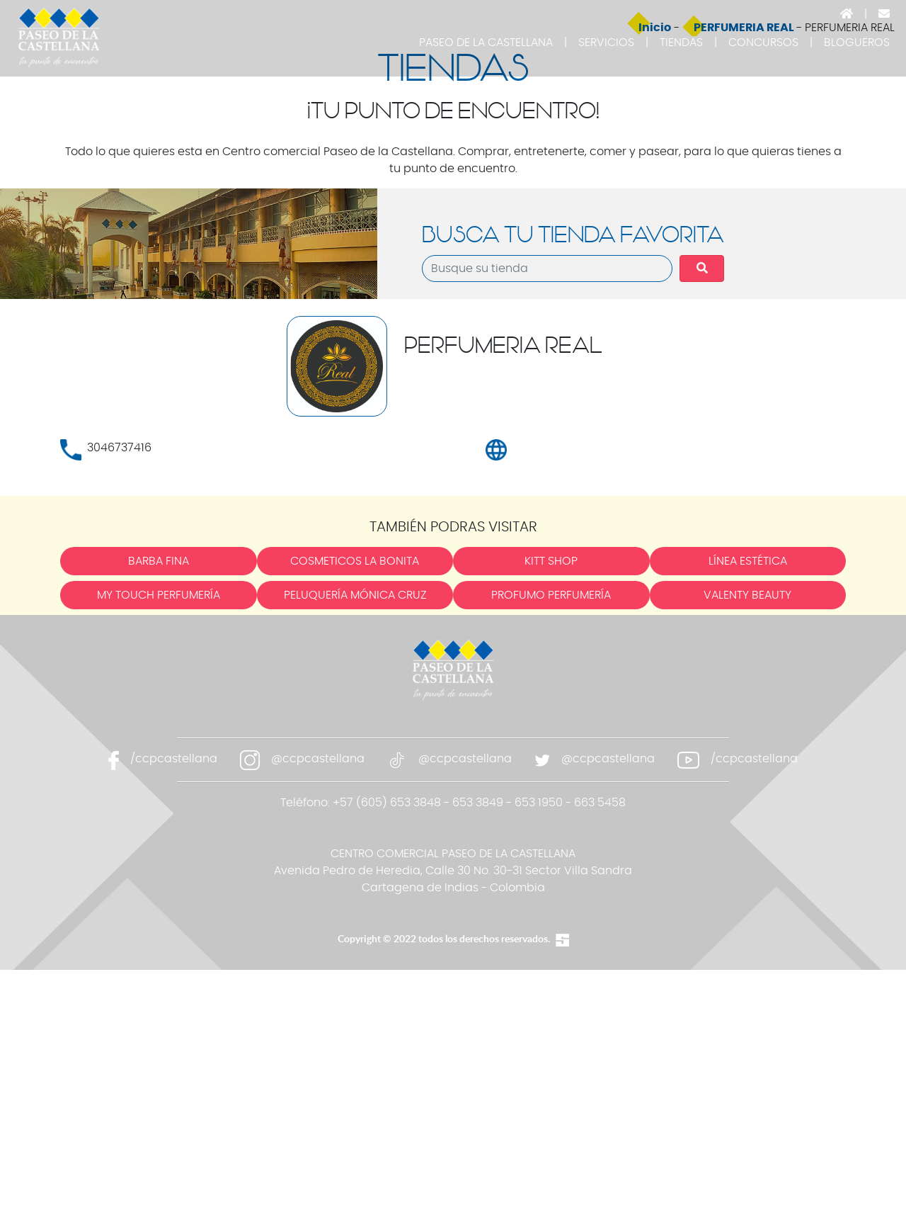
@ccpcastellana (318, 1020)
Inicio (654, 289)
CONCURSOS (763, 42)
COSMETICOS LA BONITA (354, 823)
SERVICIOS (606, 42)
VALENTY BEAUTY (747, 857)
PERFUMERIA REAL (745, 289)
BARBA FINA (158, 823)
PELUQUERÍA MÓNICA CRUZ (355, 857)
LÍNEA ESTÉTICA (748, 823)
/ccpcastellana (173, 1020)
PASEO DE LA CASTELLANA (486, 42)
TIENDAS (681, 42)
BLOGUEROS (857, 42)
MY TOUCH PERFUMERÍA (158, 857)
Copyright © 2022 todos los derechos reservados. (444, 1200)
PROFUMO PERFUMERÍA (551, 857)
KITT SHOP (551, 823)
